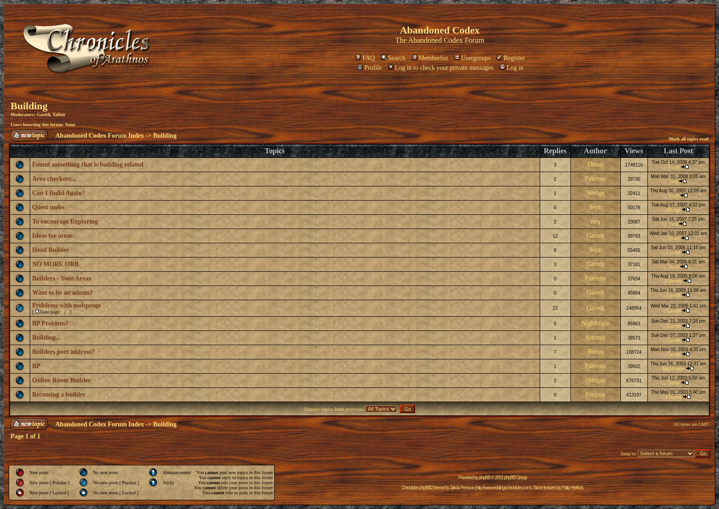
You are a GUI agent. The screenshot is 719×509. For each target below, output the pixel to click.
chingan (595, 380)
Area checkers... (54, 178)
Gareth (43, 114)
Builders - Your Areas (61, 278)
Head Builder (50, 249)
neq (674, 181)
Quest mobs (48, 207)
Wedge (595, 193)
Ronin (674, 167)
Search (393, 58)
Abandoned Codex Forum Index (99, 135)
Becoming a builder (59, 394)
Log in (512, 67)
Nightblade (595, 323)
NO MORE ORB (55, 264)
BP (36, 366)
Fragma (595, 394)
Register (511, 58)
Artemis (595, 337)
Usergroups (472, 58)
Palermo (595, 178)
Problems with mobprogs (66, 305)
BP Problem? (50, 323)
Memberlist (430, 58)
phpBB (484, 477)
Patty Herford (572, 487)
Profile (369, 67)
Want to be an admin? (62, 292)
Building (29, 106)
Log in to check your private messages (440, 67)
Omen (595, 164)
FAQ (365, 58)
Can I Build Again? (58, 193)
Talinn (59, 114)
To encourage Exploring (65, 221)
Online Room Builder (61, 380)
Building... (46, 337)
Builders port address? (63, 351)
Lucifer (673, 252)
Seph (673, 195)
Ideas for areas (52, 235)
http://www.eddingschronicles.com (503, 487)
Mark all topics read (688, 138)
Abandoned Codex (435, 40)
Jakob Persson (462, 487)
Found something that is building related (88, 164)
